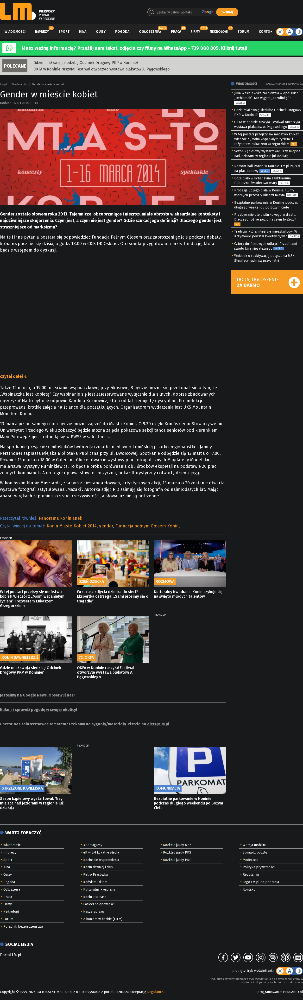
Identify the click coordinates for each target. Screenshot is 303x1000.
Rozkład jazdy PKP (177, 860)
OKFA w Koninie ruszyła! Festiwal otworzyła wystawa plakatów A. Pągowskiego (101, 69)
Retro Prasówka (95, 875)
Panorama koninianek (60, 518)
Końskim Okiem (95, 882)
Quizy (101, 32)
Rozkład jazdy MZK (177, 845)
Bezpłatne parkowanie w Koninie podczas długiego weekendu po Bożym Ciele (188, 803)
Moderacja (250, 860)
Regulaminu (156, 992)
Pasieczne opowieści (98, 904)
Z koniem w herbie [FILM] (102, 919)
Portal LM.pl (10, 955)
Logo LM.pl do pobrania (261, 882)
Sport (63, 32)
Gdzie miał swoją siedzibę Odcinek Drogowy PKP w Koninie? (85, 62)
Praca (176, 32)
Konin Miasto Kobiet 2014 (72, 526)
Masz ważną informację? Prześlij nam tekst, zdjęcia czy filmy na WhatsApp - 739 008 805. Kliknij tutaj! (134, 48)
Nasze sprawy (94, 912)
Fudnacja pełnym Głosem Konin (147, 526)
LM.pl (3, 84)
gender (106, 526)
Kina (82, 32)
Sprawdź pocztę (255, 852)
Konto (264, 32)
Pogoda (122, 32)
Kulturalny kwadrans (99, 889)
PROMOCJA (6, 538)
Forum (243, 32)
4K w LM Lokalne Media (101, 852)
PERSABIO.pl (293, 992)
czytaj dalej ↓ (14, 376)
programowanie (269, 992)
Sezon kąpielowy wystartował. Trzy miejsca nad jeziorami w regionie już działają (31, 803)
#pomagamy (92, 845)
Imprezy (42, 32)
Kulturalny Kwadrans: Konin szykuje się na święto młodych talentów (188, 594)
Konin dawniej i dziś (98, 867)
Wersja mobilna (254, 845)
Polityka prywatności (259, 867)
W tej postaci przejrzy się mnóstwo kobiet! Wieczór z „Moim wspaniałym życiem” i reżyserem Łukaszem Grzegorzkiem (32, 598)
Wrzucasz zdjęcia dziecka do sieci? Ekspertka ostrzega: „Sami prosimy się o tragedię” (112, 596)
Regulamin (251, 875)
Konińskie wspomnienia (101, 860)
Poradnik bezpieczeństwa (23, 926)
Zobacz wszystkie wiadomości (284, 83)
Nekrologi (219, 32)
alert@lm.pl (158, 724)
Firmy (195, 32)
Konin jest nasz (94, 897)
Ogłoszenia (149, 32)
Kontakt (249, 889)
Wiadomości (15, 32)
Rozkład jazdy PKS (177, 852)
